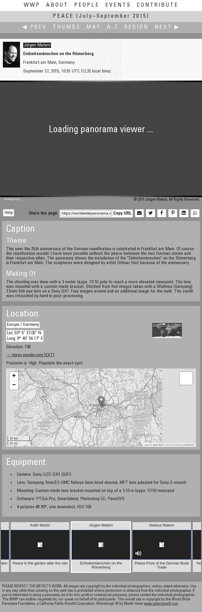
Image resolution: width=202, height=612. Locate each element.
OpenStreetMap (173, 445)
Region (136, 27)
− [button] (14, 385)
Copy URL (122, 213)
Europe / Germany (23, 324)
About (57, 5)
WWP (32, 5)
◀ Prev (34, 27)
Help (8, 212)
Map (93, 27)
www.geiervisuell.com (161, 604)
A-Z (113, 27)
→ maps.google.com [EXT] (30, 355)
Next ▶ (167, 27)
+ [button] (14, 376)
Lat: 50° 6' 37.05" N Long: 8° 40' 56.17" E (25, 336)
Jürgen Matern (37, 45)
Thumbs (67, 27)
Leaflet (147, 445)
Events (118, 5)
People (86, 5)
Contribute (158, 5)
